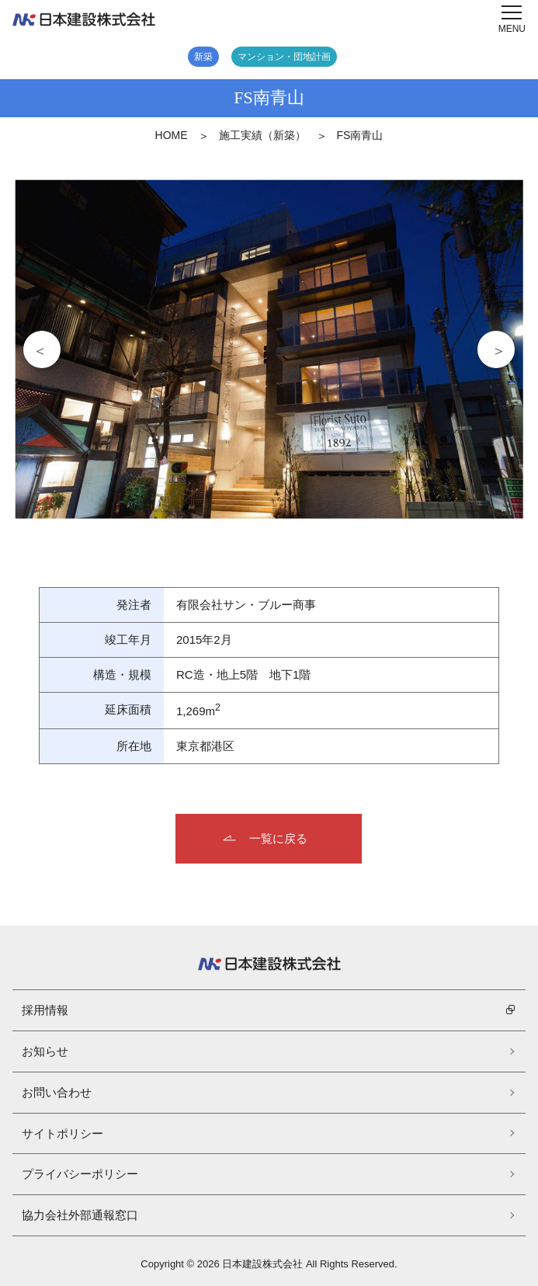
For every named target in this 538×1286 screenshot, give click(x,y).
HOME (171, 135)
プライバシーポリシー (80, 1173)
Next (496, 349)
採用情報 (45, 1010)
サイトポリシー (62, 1133)
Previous (42, 349)
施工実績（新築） (262, 135)
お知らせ (45, 1051)
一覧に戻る (278, 838)
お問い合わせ (57, 1092)
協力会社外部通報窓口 (80, 1215)
